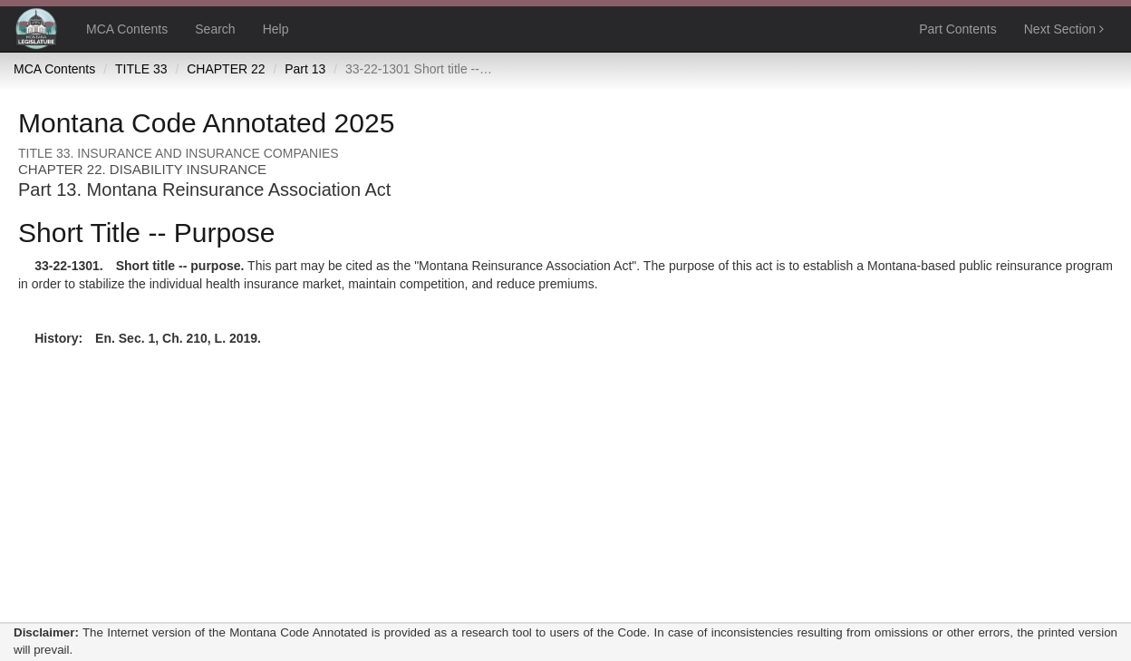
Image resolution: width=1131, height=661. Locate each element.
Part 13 (305, 69)
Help (276, 29)
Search (215, 29)
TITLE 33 (141, 69)
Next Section (1064, 29)
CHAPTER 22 (226, 69)
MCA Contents (127, 29)
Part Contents (958, 29)
